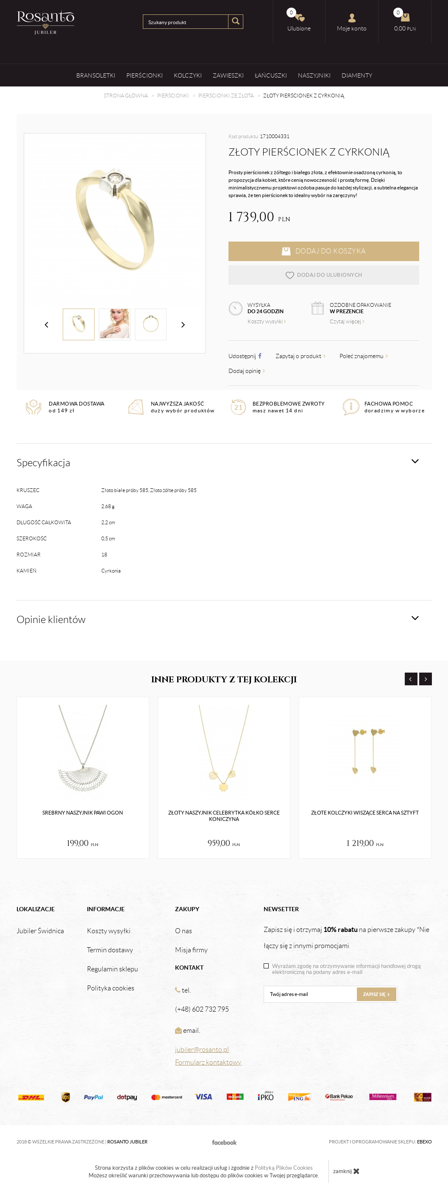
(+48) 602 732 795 (202, 1009)
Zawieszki (228, 75)
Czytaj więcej (347, 321)
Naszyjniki (314, 75)
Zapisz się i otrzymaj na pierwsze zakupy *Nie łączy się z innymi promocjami (346, 937)
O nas (183, 931)
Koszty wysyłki (267, 321)
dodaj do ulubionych (323, 275)
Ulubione (299, 20)
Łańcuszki (270, 75)
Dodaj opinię (246, 370)
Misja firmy (191, 950)
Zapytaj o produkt (300, 356)
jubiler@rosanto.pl (202, 1049)
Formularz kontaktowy (208, 1062)
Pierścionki (144, 75)
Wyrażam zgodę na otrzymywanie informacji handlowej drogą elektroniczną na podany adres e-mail (346, 969)
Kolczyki (187, 75)
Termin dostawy (110, 950)
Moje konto (352, 22)
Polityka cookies (110, 988)
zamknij (346, 1171)
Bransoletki (96, 75)
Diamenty (357, 75)
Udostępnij (245, 356)
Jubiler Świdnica (40, 931)
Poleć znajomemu (363, 356)
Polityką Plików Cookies (284, 1168)
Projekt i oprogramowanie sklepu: (380, 1141)
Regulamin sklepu (112, 969)
